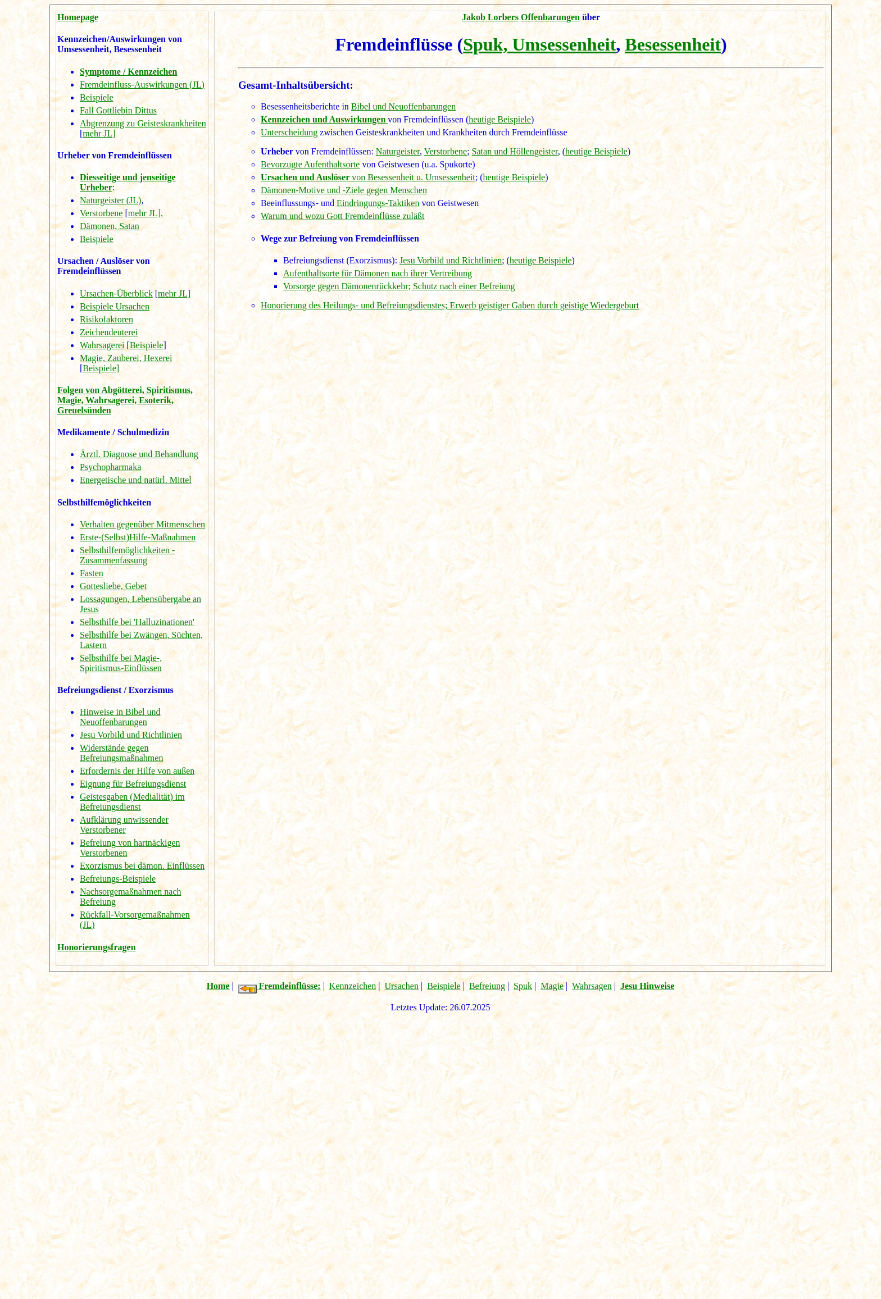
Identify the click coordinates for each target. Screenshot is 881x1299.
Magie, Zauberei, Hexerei (126, 358)
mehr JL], (145, 213)
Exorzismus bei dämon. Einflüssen (142, 865)
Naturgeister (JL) (110, 200)
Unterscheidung (289, 132)
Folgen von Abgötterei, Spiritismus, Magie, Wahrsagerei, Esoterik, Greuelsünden (125, 400)
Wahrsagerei (102, 345)
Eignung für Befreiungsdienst (133, 783)
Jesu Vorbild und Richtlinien (131, 735)
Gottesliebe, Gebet (113, 586)
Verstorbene (101, 213)
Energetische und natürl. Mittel (136, 480)
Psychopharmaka (110, 467)
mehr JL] (99, 133)
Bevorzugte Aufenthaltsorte (310, 164)
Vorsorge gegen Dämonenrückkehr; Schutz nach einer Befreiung (399, 286)
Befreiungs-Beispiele (118, 878)
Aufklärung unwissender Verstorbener (124, 825)
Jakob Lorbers (490, 17)
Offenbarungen (550, 17)
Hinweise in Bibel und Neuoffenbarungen (120, 717)
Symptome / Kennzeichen (128, 71)
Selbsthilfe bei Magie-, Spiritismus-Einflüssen (121, 663)
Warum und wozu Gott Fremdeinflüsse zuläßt (343, 216)
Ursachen (402, 986)
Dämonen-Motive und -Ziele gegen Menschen (344, 190)
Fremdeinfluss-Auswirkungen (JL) (142, 84)
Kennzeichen (352, 986)
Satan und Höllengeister (515, 151)
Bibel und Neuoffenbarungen (403, 106)
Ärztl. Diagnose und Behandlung (139, 454)
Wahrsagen (592, 986)
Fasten (91, 573)
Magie (552, 986)
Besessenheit (673, 44)
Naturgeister (398, 151)
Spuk (523, 986)
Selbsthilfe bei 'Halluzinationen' (137, 622)
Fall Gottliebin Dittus (118, 110)
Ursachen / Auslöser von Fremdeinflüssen (103, 266)
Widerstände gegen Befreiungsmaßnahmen (121, 753)
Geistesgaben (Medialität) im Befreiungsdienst (132, 802)
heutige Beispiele (500, 119)
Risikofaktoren (106, 319)
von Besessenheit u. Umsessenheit (368, 177)
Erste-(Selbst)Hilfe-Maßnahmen (138, 537)
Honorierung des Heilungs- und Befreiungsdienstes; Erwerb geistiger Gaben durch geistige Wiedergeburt (450, 305)
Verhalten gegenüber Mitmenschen (142, 524)
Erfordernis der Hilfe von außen (137, 771)
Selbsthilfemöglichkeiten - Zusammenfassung (127, 555)
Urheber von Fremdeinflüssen (114, 155)
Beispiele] (101, 368)
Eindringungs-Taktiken (378, 203)
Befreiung (487, 986)
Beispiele (96, 97)
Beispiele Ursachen (114, 306)
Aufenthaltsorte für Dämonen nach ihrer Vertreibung (377, 273)
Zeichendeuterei (109, 332)
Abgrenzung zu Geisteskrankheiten (143, 123)
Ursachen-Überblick (116, 293)
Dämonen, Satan (109, 226)
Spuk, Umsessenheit (539, 44)
